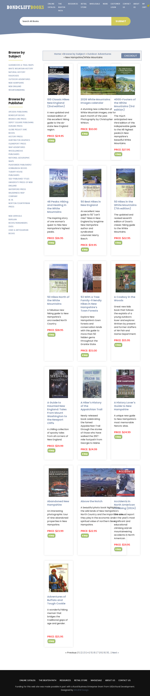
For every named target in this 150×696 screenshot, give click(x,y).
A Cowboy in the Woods (124, 298)
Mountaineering (17, 90)
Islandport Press (17, 144)
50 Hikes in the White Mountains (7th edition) (125, 205)
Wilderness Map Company (16, 194)
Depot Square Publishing (21, 122)
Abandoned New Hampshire (58, 502)
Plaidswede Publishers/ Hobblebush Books (20, 166)
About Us (136, 5)
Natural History (17, 72)
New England (15, 86)
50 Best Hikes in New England (91, 203)
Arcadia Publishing (18, 112)
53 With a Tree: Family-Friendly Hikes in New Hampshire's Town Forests (91, 303)
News (105, 4)
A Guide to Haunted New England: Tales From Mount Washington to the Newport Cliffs (57, 413)
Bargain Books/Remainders (18, 221)
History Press (16, 137)
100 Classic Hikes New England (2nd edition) (58, 103)
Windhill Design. (81, 690)
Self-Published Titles (19, 179)
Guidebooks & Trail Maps (21, 65)
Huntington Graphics (19, 140)
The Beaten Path (61, 7)
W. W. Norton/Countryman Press (19, 203)
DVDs (11, 226)
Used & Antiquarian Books (18, 231)
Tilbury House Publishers (15, 173)
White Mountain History (21, 69)
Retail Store (84, 5)
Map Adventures (17, 147)
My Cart (144, 5)
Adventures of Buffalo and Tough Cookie (56, 600)
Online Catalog (51, 5)
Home (57, 54)
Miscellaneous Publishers (16, 152)
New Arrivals (15, 216)
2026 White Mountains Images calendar (95, 101)
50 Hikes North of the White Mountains (58, 300)
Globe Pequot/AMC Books (18, 131)
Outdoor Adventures (19, 79)
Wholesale (95, 4)
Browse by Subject (74, 54)
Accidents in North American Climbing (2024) (125, 504)
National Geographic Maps (19, 159)
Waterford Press (17, 189)
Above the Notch (92, 501)
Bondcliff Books (17, 115)
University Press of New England (21, 184)
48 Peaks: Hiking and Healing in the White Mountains (57, 207)
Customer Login (115, 5)
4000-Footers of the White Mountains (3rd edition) (125, 104)
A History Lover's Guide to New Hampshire (124, 406)
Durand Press (15, 126)
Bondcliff (25, 7)
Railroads (14, 76)
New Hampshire (16, 83)
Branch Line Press (17, 119)
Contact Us (127, 5)
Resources (73, 4)
